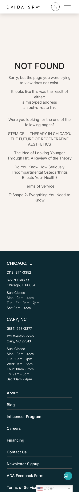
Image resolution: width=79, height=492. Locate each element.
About (38, 393)
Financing (38, 440)
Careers (38, 428)
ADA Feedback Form (38, 475)
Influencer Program (38, 416)
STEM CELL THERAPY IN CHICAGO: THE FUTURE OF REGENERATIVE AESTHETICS (39, 138)
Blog (38, 405)
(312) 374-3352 (19, 272)
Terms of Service (39, 186)
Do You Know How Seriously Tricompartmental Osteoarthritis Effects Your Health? (40, 172)
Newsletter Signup (38, 464)
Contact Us (38, 452)
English (46, 488)
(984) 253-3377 (19, 328)
